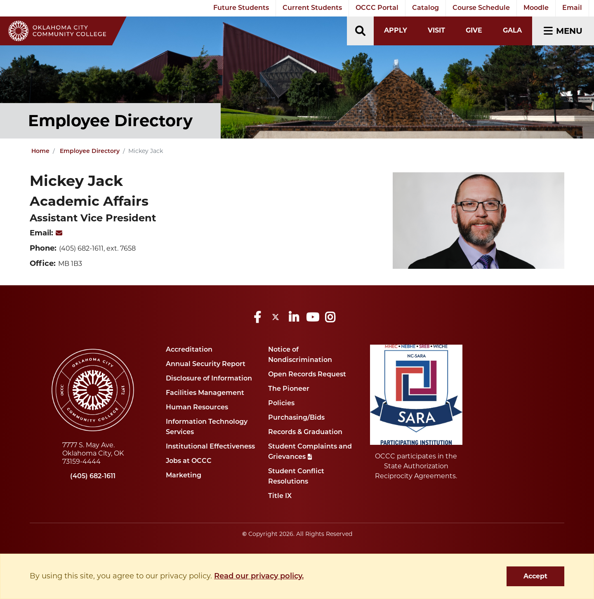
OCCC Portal (377, 8)
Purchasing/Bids (296, 418)
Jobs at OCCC (189, 461)
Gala (512, 30)
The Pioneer (288, 389)
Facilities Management (205, 393)
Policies (281, 403)
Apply (395, 30)
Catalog (425, 8)
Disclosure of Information (209, 379)
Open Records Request (307, 374)
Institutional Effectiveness (210, 447)
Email (572, 8)
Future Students (241, 8)
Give (474, 30)
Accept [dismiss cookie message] (535, 576)
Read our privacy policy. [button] (259, 576)
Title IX (280, 496)
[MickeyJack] (59, 233)
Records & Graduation (305, 432)
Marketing (183, 475)
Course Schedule (481, 8)
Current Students (312, 8)
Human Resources (197, 407)
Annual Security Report (205, 364)
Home (40, 151)
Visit (436, 30)
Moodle (536, 8)
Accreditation (189, 350)
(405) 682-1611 (93, 476)
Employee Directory (90, 151)
